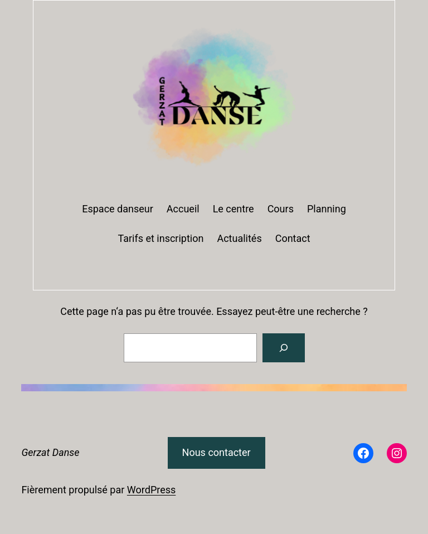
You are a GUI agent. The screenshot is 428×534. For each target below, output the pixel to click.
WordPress (151, 490)
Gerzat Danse (50, 452)
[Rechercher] (283, 347)
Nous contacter (216, 452)
